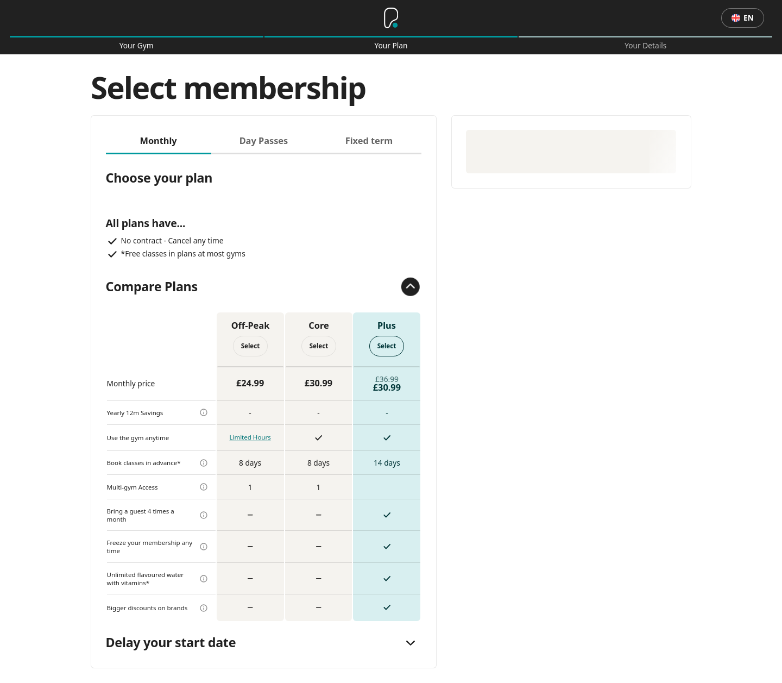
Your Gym (136, 45)
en (742, 17)
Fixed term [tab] (369, 141)
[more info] (203, 412)
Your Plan (390, 45)
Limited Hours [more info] (249, 437)
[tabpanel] (264, 387)
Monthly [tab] (158, 141)
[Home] (391, 18)
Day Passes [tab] (263, 141)
